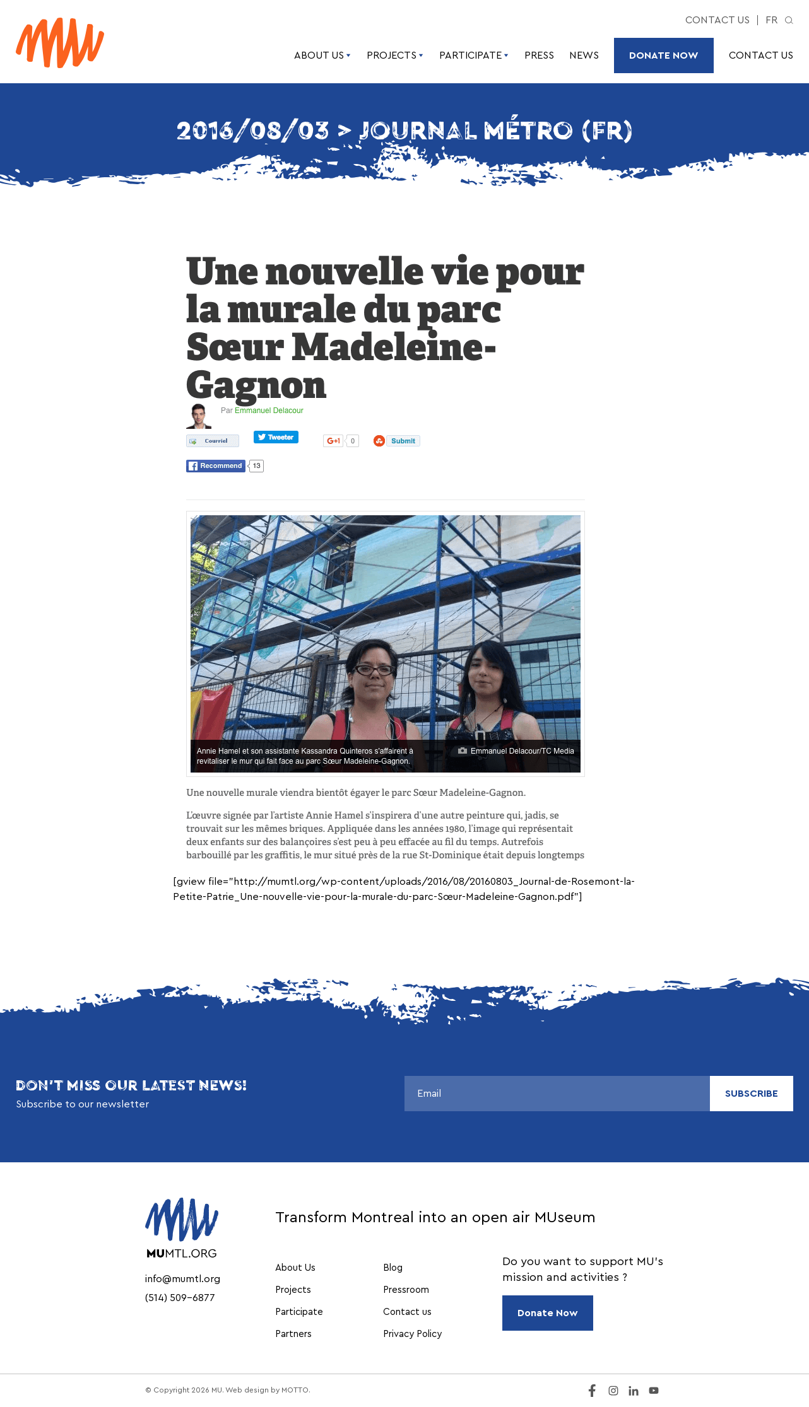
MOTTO (295, 1390)
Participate (474, 55)
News (584, 55)
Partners (293, 1334)
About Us (322, 55)
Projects (395, 55)
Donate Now (664, 55)
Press (539, 55)
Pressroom (406, 1290)
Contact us (717, 20)
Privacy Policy (412, 1334)
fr (771, 20)
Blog (393, 1268)
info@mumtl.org (182, 1279)
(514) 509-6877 (180, 1298)
